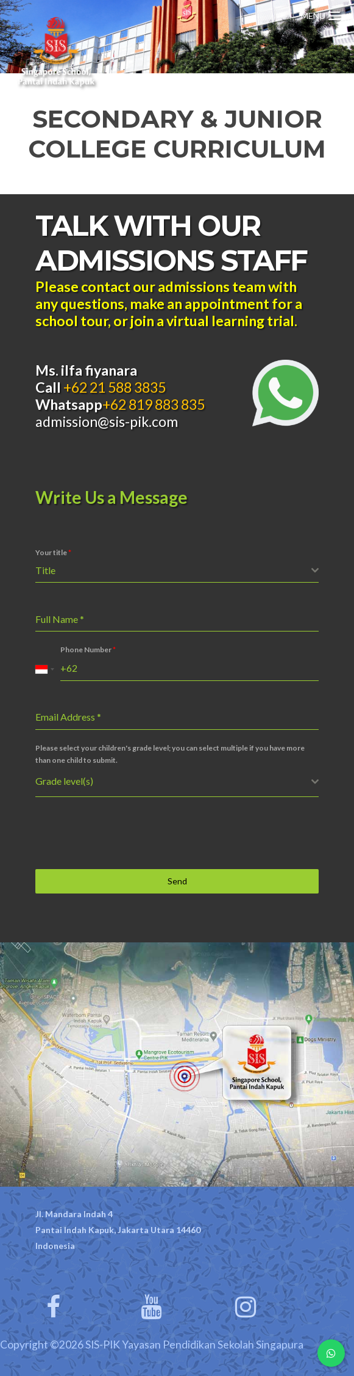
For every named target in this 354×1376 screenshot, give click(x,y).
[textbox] (173, 570)
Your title (53, 552)
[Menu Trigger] (320, 13)
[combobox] (177, 571)
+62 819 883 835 (153, 404)
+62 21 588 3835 (113, 387)
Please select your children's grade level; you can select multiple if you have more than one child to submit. (170, 754)
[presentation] (128, 833)
